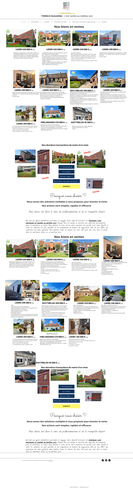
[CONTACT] (66, 186)
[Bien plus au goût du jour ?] (66, 181)
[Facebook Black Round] (103, 460)
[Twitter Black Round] (106, 460)
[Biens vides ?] (66, 176)
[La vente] (66, 172)
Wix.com (51, 460)
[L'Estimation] (66, 167)
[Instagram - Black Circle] (109, 460)
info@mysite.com (84, 487)
